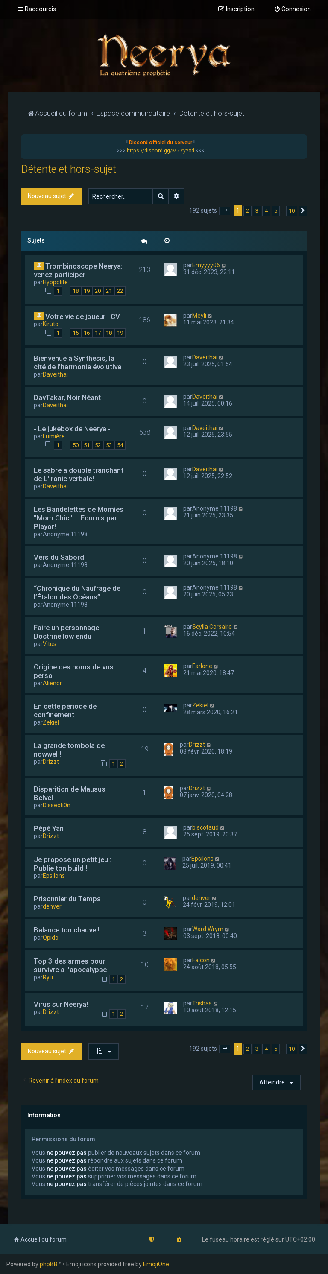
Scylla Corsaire (212, 626)
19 (87, 291)
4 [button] (266, 210)
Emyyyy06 (206, 265)
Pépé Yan (49, 828)
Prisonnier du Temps (67, 898)
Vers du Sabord (59, 557)
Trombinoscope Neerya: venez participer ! (78, 270)
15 (76, 333)
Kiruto (51, 324)
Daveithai (55, 374)
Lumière (54, 436)
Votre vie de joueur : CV (82, 316)
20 (98, 291)
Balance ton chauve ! (67, 930)
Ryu (48, 977)
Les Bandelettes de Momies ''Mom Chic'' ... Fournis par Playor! (78, 518)
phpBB (49, 1264)
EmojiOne (156, 1264)
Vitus (49, 643)
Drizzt (51, 761)
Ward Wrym (207, 929)
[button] (224, 211)
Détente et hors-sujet (68, 169)
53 (109, 445)
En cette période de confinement (65, 710)
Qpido (51, 937)
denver (52, 906)
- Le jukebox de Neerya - (72, 428)
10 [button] (292, 210)
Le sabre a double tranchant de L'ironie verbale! (78, 474)
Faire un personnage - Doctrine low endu (68, 631)
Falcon (201, 960)
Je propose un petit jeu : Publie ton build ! (72, 863)
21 (109, 291)
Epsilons (54, 875)
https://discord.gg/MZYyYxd (160, 151)
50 (76, 445)
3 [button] (256, 210)
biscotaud (205, 827)
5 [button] (275, 210)
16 (87, 333)
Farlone (202, 666)
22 (120, 291)
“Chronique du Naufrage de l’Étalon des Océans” (77, 592)
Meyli (199, 315)
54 (120, 445)
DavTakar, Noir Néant (67, 397)
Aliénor (52, 683)
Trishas (202, 1003)
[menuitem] (292, 9)
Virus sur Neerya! (61, 1004)
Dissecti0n (56, 805)
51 (87, 445)
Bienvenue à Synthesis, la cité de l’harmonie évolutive (77, 362)
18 (76, 291)
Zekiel (51, 722)
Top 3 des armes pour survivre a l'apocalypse (70, 965)
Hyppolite (55, 282)
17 (98, 333)
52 (98, 445)
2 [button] (247, 210)
